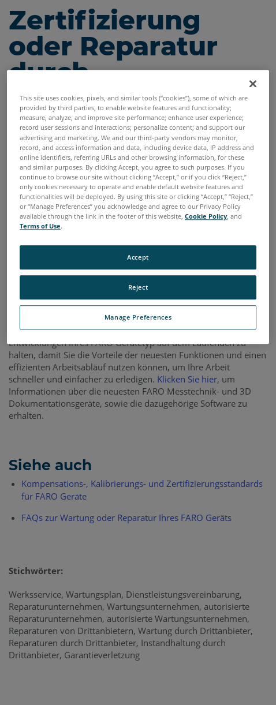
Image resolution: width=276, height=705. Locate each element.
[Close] (253, 84)
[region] (138, 207)
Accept (137, 257)
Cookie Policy (206, 216)
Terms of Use (40, 226)
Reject (138, 287)
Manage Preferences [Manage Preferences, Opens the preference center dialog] (138, 317)
